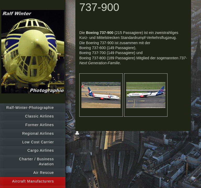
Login (186, 133)
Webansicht (181, 139)
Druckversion (89, 133)
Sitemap (112, 133)
